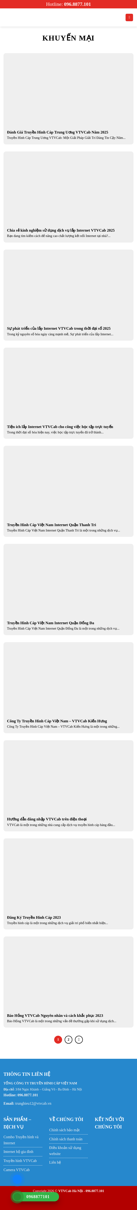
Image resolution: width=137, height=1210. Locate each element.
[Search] (129, 17)
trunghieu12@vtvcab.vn (33, 1103)
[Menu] (6, 17)
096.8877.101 (77, 4)
